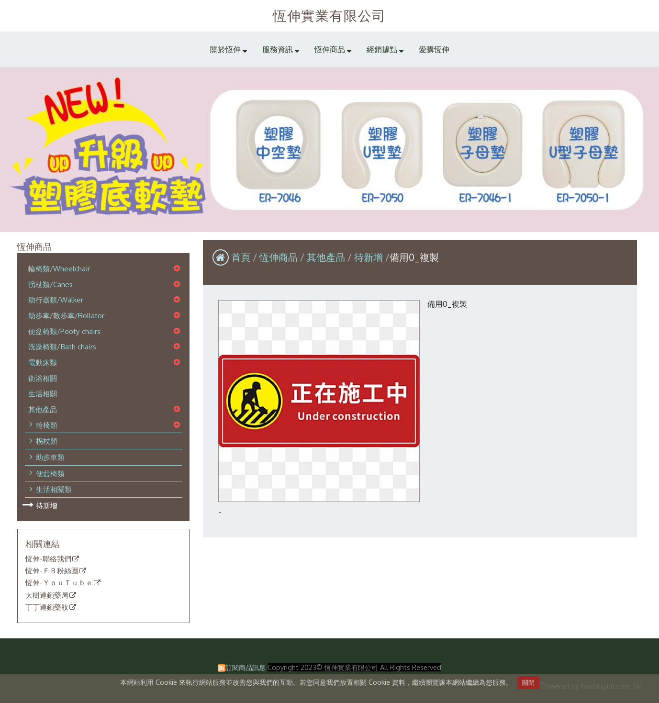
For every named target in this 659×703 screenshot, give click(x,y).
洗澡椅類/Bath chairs (62, 346)
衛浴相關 (42, 378)
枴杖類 (46, 441)
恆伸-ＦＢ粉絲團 (51, 571)
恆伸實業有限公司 (329, 15)
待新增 (46, 505)
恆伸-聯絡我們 (48, 559)
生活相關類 (54, 489)
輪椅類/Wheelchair (59, 268)
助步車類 (50, 457)
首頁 (240, 257)
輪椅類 (46, 425)
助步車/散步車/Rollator (66, 315)
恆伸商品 (279, 257)
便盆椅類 (50, 473)
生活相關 (42, 393)
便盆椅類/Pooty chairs (64, 331)
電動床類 (42, 362)
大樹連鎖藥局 (46, 595)
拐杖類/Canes (50, 284)
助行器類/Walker (55, 299)
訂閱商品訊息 (245, 667)
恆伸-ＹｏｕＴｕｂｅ (59, 583)
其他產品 (42, 409)
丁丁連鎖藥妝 (46, 607)
